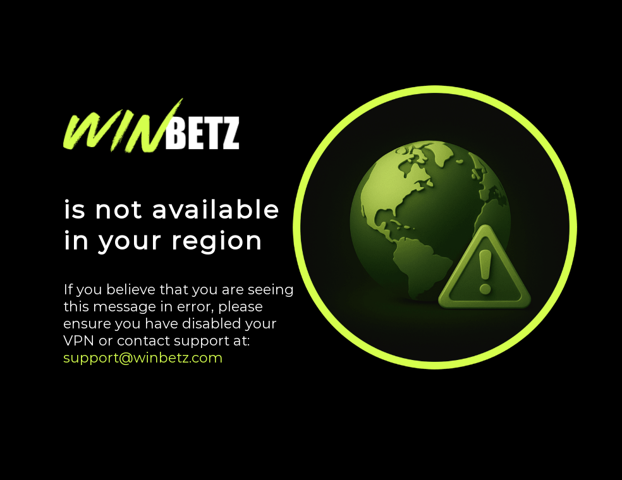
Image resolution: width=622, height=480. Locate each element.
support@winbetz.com (143, 357)
